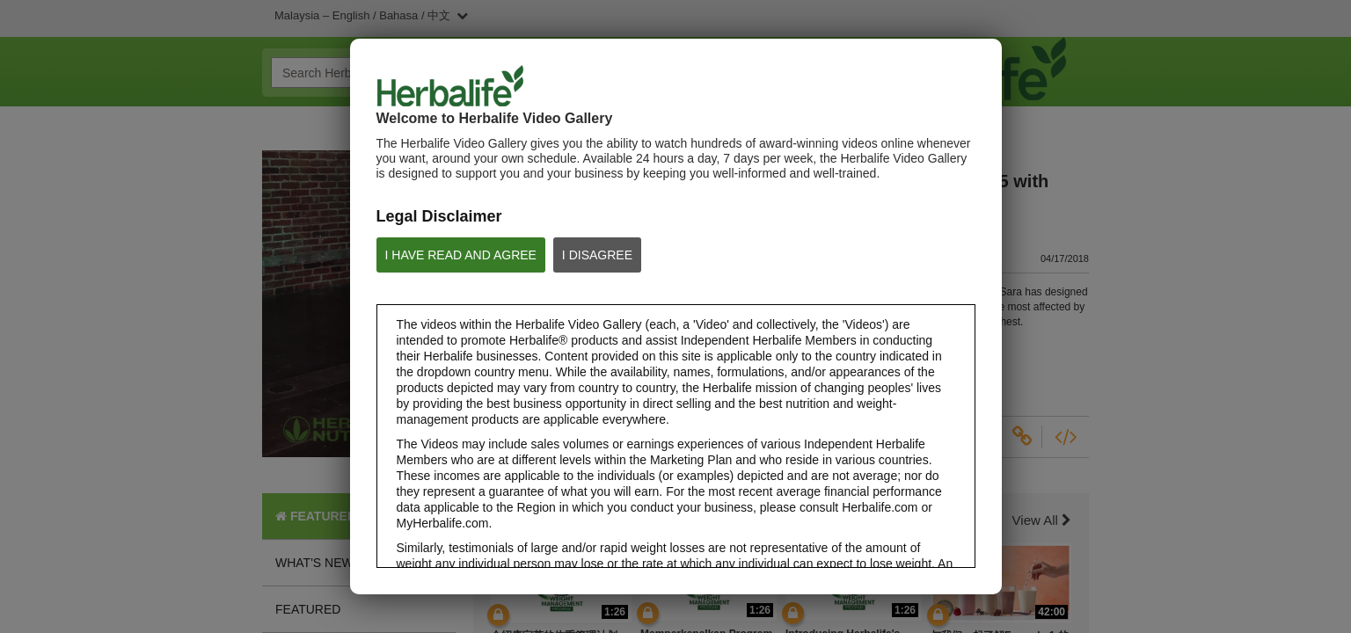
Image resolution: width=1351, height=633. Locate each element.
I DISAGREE (597, 255)
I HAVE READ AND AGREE (461, 255)
